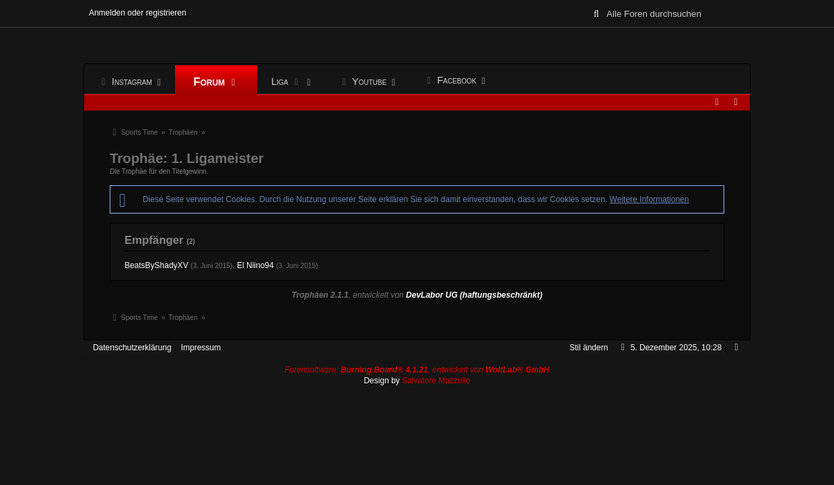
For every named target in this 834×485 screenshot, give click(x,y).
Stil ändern (588, 347)
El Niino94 (255, 265)
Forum (216, 82)
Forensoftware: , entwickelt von (417, 370)
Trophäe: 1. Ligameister (189, 158)
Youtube (364, 82)
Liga (287, 82)
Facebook (451, 81)
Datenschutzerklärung (132, 347)
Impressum (201, 347)
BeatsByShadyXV (156, 265)
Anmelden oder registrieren (137, 13)
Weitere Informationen (649, 199)
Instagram (126, 82)
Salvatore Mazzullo (436, 380)
